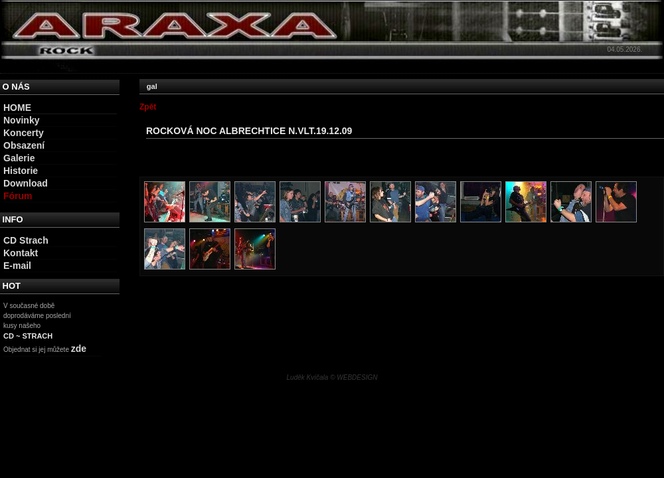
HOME (17, 107)
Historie (20, 170)
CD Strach (25, 240)
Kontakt (20, 253)
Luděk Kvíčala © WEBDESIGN (332, 377)
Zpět (147, 107)
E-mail (17, 265)
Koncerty (23, 132)
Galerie (19, 158)
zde (78, 348)
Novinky (21, 120)
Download (25, 183)
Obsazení (23, 145)
